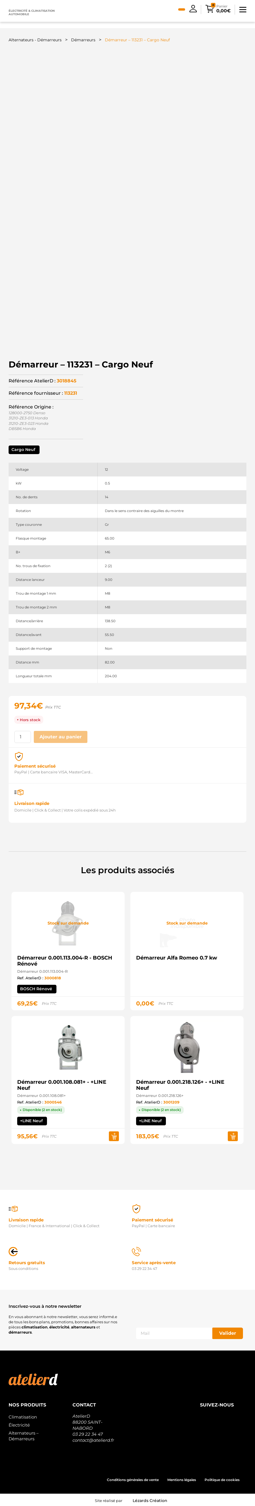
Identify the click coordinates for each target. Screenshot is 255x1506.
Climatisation (23, 1417)
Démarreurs (83, 39)
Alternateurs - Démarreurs (35, 39)
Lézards (150, 1500)
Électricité (19, 1425)
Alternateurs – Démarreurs (24, 1435)
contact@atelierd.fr (93, 1440)
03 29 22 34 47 (87, 1434)
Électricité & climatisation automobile (32, 12)
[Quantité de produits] (22, 737)
